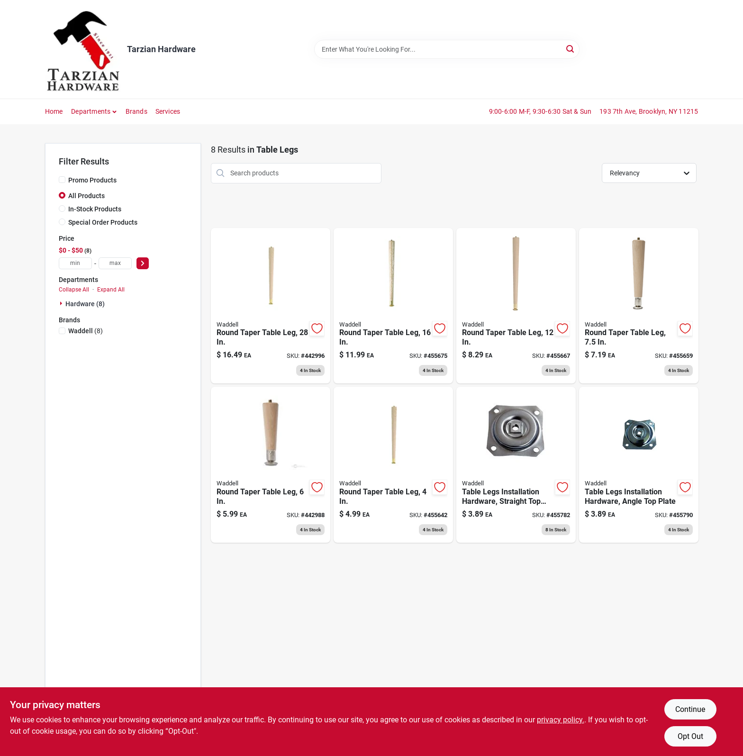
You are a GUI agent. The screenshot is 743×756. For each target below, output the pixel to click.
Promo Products (92, 180)
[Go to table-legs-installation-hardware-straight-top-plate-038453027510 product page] (516, 465)
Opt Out (690, 736)
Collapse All (74, 289)
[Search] (571, 48)
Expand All (111, 289)
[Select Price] (142, 263)
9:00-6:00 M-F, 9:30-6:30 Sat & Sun (540, 111)
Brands (136, 111)
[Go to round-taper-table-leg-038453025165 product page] (393, 306)
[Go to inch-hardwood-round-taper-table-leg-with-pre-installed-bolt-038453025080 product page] (638, 306)
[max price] (115, 263)
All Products (86, 195)
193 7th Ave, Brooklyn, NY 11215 (648, 111)
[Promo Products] (62, 179)
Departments (90, 111)
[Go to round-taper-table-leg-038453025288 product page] (270, 306)
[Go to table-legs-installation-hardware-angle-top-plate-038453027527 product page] (638, 465)
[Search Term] (447, 49)
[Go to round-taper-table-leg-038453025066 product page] (270, 465)
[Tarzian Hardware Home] (82, 49)
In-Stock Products (94, 209)
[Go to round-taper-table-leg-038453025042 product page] (393, 465)
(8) (85, 331)
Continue (690, 709)
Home (54, 111)
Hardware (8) (85, 304)
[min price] (75, 263)
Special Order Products (102, 222)
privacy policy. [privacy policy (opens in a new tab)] (560, 719)
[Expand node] (62, 303)
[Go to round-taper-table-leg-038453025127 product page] (516, 306)
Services (168, 111)
